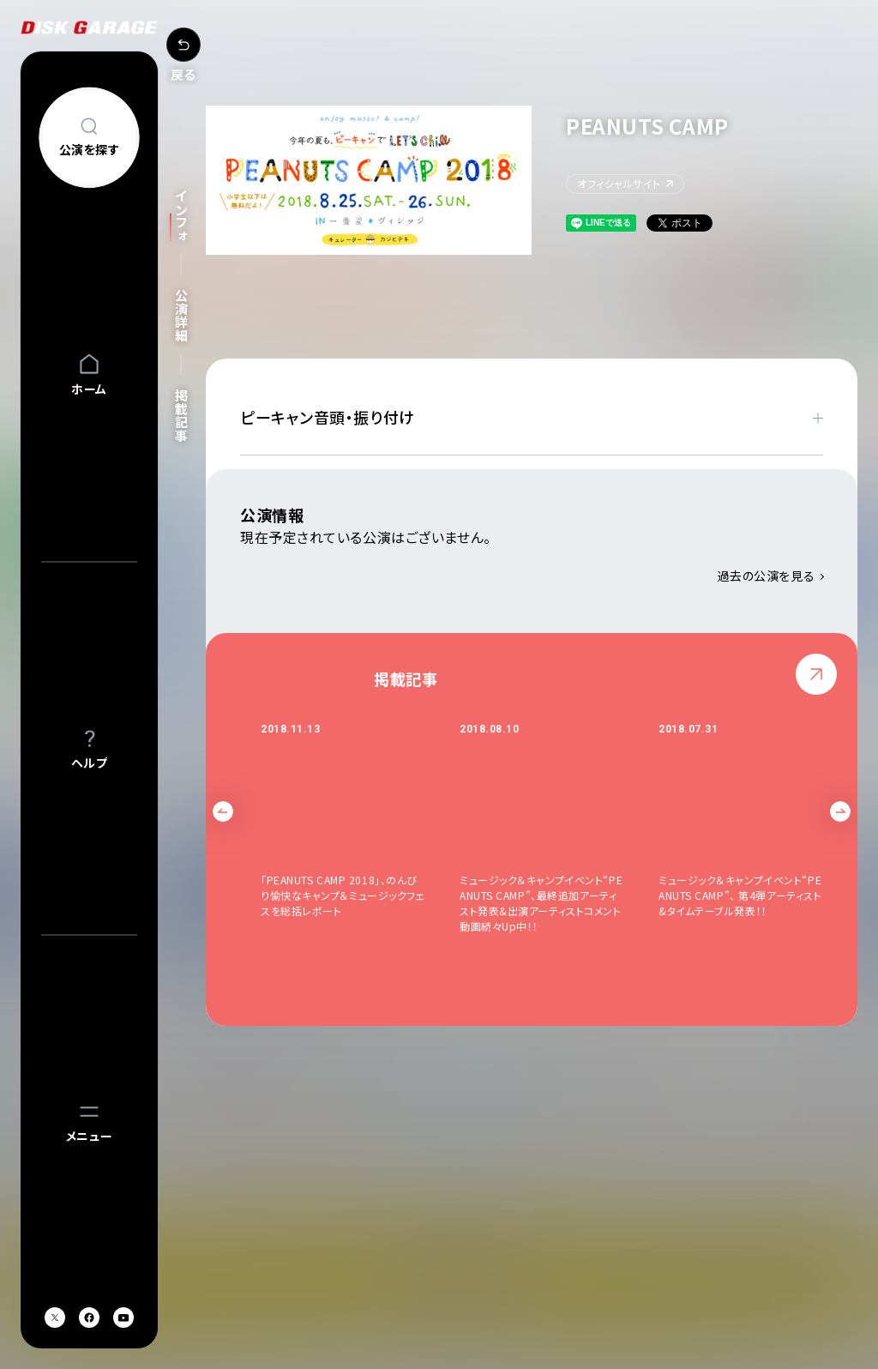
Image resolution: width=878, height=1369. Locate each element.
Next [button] (840, 811)
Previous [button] (223, 811)
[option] (360, 835)
